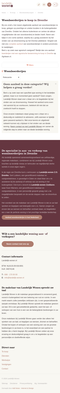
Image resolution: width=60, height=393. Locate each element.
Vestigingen (6, 364)
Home (4, 13)
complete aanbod (16, 44)
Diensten (5, 356)
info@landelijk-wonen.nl (14, 278)
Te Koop (12, 13)
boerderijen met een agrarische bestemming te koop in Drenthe (27, 53)
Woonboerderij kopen (26, 13)
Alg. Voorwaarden (40, 383)
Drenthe (40, 13)
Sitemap (5, 383)
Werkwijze (6, 360)
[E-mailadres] (44, 5)
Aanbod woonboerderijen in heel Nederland (22, 217)
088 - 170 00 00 (10, 275)
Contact (5, 369)
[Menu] (49, 5)
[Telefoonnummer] (39, 5)
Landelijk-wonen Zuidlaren (42, 185)
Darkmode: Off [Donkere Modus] (55, 5)
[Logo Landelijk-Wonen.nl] (9, 4)
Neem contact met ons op (17, 244)
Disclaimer (13, 383)
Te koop (5, 352)
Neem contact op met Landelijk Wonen (26, 126)
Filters (30, 65)
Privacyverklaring (26, 383)
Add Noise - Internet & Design (23, 388)
